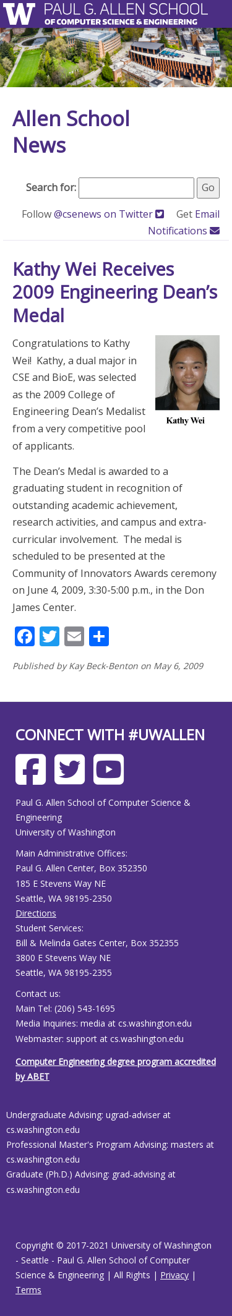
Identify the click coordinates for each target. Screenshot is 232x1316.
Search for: (51, 187)
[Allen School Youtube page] (111, 779)
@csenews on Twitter (110, 214)
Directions (35, 913)
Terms (28, 1290)
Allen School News (71, 132)
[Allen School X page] (72, 779)
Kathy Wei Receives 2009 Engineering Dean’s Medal (114, 292)
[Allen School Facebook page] (33, 779)
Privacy (174, 1275)
